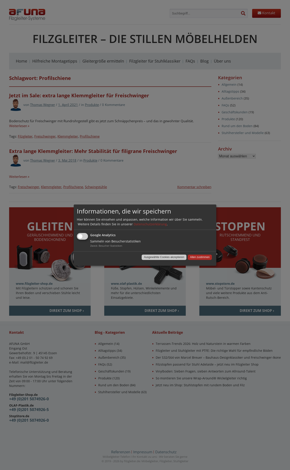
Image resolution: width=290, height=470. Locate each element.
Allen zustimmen (200, 257)
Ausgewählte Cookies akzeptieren (164, 257)
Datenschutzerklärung (150, 224)
